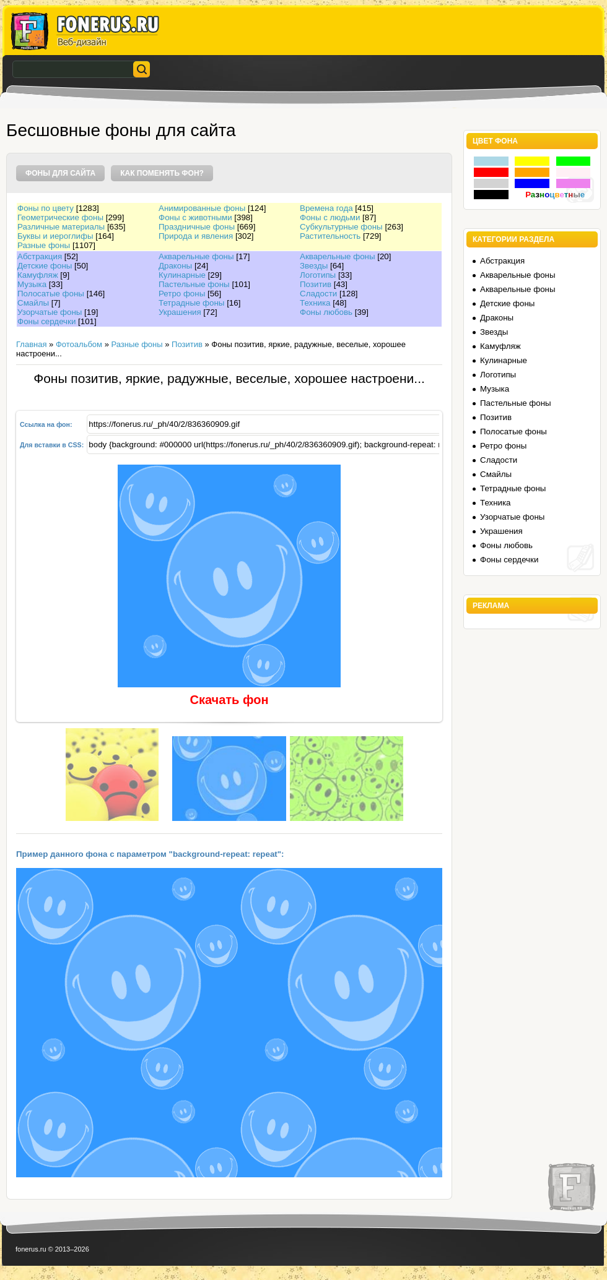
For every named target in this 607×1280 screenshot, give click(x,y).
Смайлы (33, 302)
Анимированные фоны (202, 208)
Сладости (318, 293)
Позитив (315, 284)
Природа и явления (196, 236)
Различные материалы (61, 226)
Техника (315, 302)
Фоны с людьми (330, 217)
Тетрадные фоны (191, 302)
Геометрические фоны (60, 217)
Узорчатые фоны (49, 312)
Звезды (314, 265)
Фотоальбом (79, 344)
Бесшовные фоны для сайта (121, 130)
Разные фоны (43, 245)
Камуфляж (37, 275)
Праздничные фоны (197, 226)
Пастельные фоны (194, 284)
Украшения (180, 312)
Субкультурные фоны (341, 226)
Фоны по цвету (45, 208)
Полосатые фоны (50, 293)
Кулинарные (182, 275)
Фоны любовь (326, 312)
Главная (31, 344)
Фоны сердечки (46, 321)
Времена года (326, 208)
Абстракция (39, 256)
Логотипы (318, 275)
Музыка (31, 284)
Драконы (175, 265)
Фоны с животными (195, 217)
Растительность (330, 236)
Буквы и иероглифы (55, 236)
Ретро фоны (182, 293)
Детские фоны (44, 265)
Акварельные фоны (196, 256)
